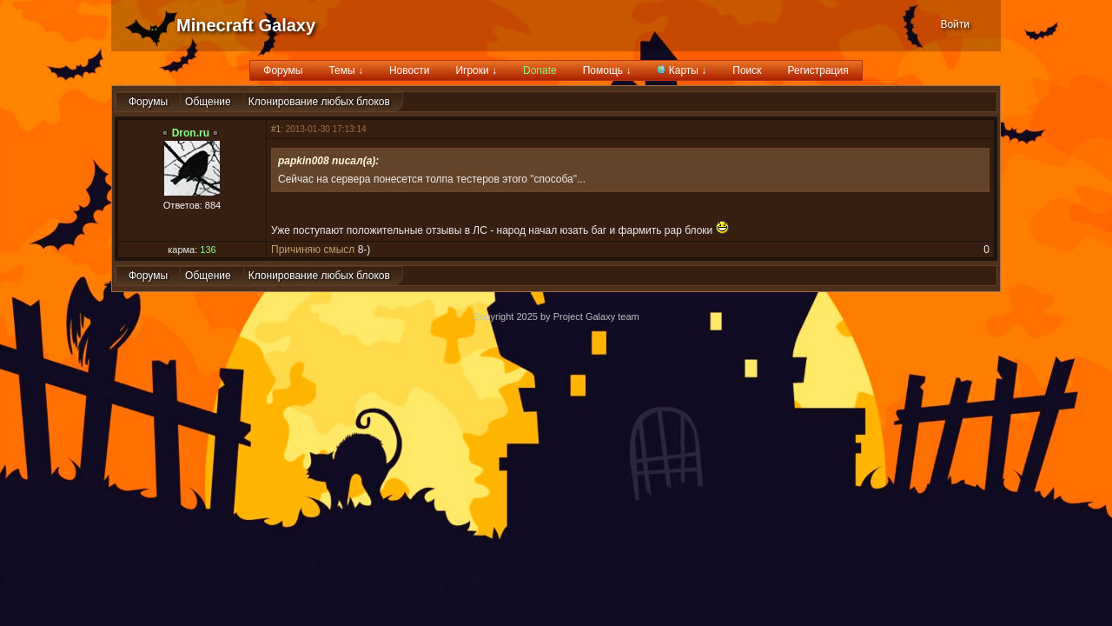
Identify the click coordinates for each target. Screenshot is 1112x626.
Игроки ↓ (476, 70)
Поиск (746, 70)
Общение (208, 102)
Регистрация (818, 70)
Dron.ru (190, 133)
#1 (276, 129)
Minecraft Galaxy (245, 25)
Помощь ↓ (607, 70)
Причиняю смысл (312, 249)
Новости (409, 70)
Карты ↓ (681, 70)
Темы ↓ (345, 70)
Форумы (282, 70)
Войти (955, 24)
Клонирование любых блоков (319, 102)
